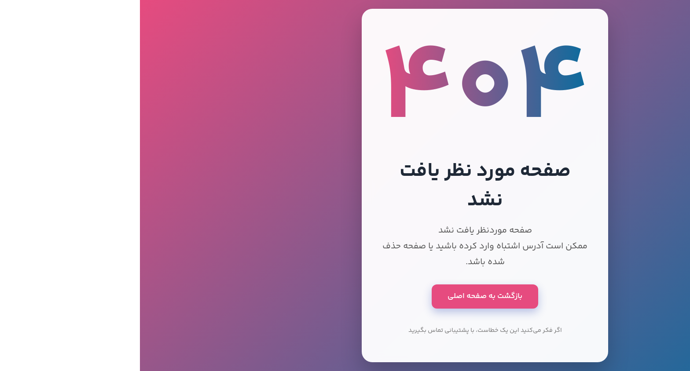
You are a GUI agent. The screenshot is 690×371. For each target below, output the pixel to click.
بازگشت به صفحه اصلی (345, 296)
